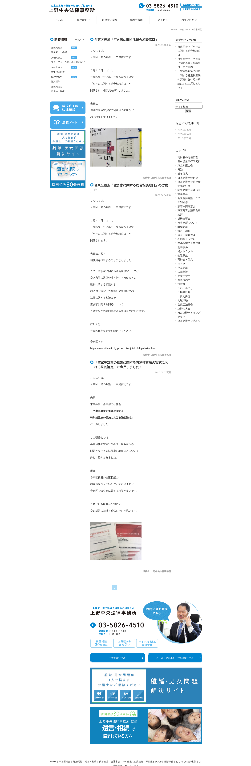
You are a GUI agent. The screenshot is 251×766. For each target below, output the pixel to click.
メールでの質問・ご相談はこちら (175, 658)
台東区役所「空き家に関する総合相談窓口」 (126, 39)
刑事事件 (183, 247)
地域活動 (183, 300)
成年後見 (183, 173)
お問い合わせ (189, 20)
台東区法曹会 (185, 304)
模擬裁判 (185, 292)
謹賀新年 (55, 81)
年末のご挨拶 (58, 91)
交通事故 (183, 255)
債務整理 (103, 753)
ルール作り (186, 288)
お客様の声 (184, 280)
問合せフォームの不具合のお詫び (68, 62)
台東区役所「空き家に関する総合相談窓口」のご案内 (189, 63)
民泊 (180, 169)
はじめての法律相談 (186, 753)
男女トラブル (185, 251)
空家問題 (183, 267)
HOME (59, 20)
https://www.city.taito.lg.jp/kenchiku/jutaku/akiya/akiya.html (123, 348)
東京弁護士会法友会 (189, 320)
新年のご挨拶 (58, 71)
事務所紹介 (83, 20)
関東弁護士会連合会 (189, 190)
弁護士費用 (136, 20)
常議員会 (183, 194)
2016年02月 (184, 138)
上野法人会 (184, 308)
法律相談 (183, 271)
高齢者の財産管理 (188, 157)
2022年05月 (184, 130)
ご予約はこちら (117, 658)
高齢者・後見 (185, 259)
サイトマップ (131, 757)
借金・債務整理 (186, 235)
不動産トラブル (186, 239)
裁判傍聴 (185, 296)
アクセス (163, 20)
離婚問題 (183, 227)
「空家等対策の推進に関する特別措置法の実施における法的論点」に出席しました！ (189, 79)
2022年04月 (184, 134)
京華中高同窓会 (186, 206)
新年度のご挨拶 (59, 52)
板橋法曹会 (184, 218)
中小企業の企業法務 (189, 243)
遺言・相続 (184, 230)
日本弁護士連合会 (188, 177)
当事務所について (188, 222)
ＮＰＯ (181, 263)
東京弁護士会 (185, 165)
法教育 (181, 284)
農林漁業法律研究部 (189, 161)
